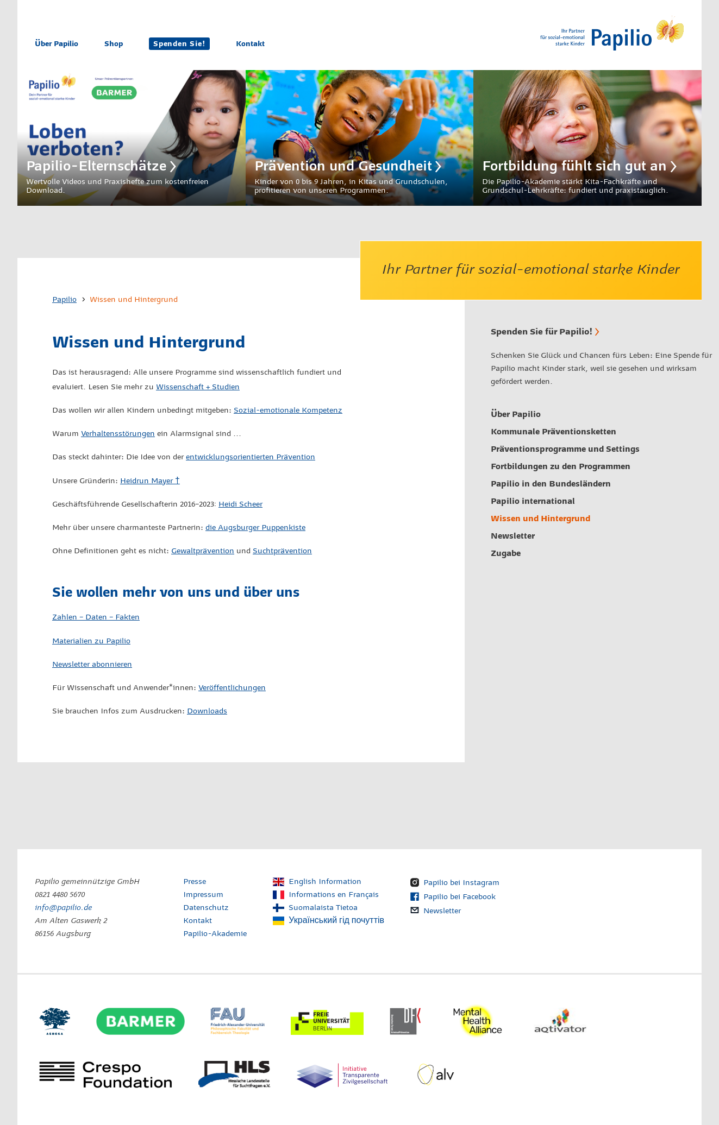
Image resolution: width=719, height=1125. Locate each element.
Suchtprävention (282, 551)
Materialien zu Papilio (91, 641)
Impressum (203, 895)
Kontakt (250, 44)
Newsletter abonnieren (92, 664)
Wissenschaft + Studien (198, 387)
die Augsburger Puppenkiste (255, 528)
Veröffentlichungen (232, 688)
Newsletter (513, 536)
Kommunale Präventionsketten (553, 432)
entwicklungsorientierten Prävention (250, 457)
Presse (194, 882)
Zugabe (506, 553)
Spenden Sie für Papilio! (541, 331)
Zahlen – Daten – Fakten (96, 617)
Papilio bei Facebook (459, 897)
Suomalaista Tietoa (323, 908)
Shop (113, 44)
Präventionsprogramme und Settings (565, 449)
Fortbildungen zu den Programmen (560, 466)
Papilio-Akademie (215, 934)
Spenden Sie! (179, 44)
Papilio (64, 300)
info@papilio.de (63, 907)
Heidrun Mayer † (150, 481)
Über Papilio (56, 44)
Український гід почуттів (336, 921)
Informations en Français (334, 895)
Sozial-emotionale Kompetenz (288, 410)
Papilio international (533, 501)
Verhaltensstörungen (118, 434)
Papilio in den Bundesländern (551, 484)
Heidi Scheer (240, 504)
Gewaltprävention (202, 551)
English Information (325, 882)
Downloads (207, 711)
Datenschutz (206, 908)
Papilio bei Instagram (461, 883)
